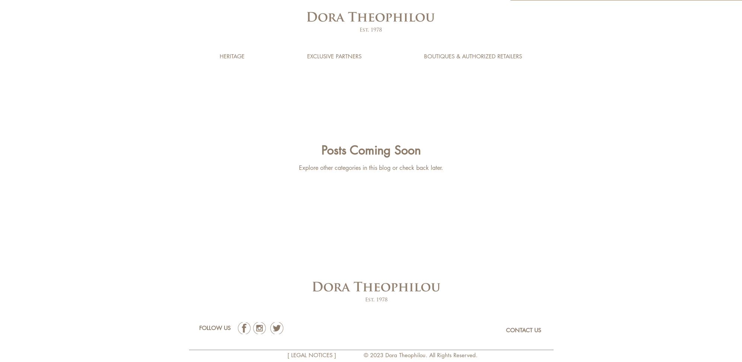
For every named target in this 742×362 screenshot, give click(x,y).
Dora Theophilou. (407, 355)
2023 (377, 355)
